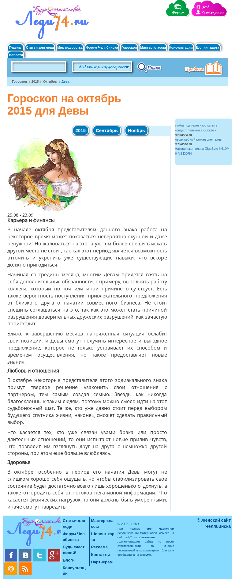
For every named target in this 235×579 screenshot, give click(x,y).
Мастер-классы (153, 47)
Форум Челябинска (102, 47)
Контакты (100, 554)
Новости (16, 55)
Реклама (99, 547)
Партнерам (102, 562)
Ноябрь (136, 130)
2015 (35, 81)
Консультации (181, 47)
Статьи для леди (40, 47)
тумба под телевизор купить (196, 125)
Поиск (149, 67)
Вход (205, 7)
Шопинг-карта (207, 47)
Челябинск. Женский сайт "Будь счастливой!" (50, 24)
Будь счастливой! (73, 550)
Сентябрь (107, 130)
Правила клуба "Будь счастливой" (205, 69)
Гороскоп (129, 47)
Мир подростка (69, 47)
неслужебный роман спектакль (198, 139)
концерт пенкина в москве (194, 130)
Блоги (69, 560)
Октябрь (50, 81)
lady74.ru (131, 537)
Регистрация (212, 12)
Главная (16, 47)
